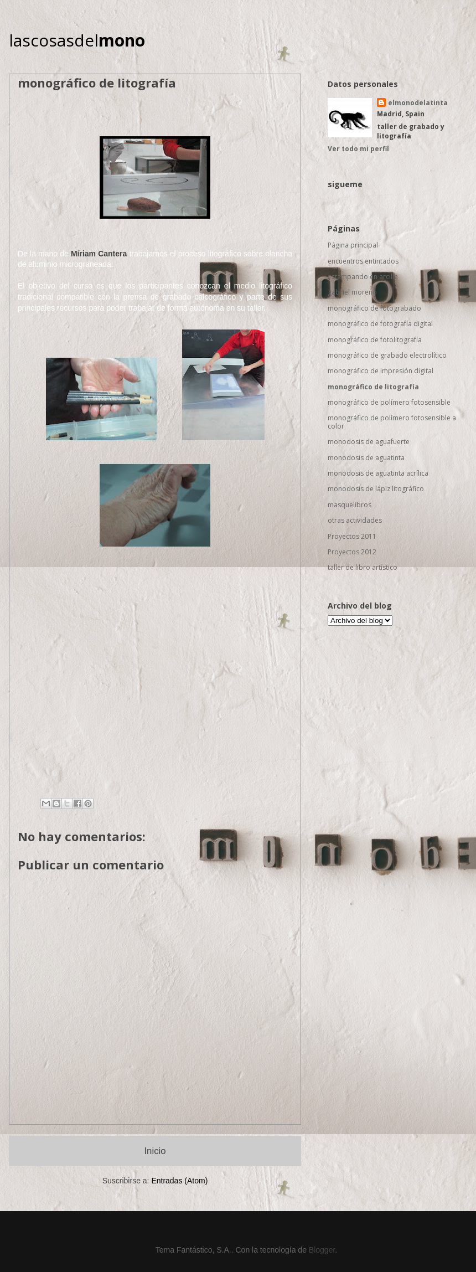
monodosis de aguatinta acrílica (378, 473)
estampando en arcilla (363, 276)
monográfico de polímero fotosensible (389, 402)
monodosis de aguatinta (366, 457)
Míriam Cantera (99, 253)
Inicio (154, 1151)
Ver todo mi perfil (358, 148)
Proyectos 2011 (352, 536)
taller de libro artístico (362, 567)
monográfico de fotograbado (374, 308)
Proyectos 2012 (352, 552)
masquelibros (349, 504)
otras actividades (355, 520)
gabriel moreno (352, 292)
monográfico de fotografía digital (380, 323)
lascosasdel (77, 40)
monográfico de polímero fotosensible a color (392, 421)
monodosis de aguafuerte (369, 441)
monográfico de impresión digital (380, 370)
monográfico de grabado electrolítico (387, 355)
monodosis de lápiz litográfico (376, 488)
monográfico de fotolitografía (375, 339)
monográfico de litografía (373, 387)
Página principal (353, 245)
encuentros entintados (363, 261)
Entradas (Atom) (179, 1180)
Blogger (322, 1249)
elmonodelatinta (418, 102)
